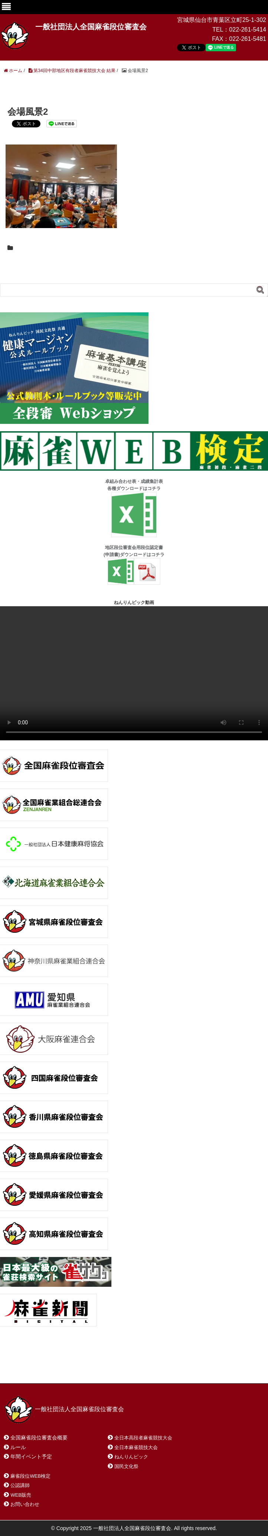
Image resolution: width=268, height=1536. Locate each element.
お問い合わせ (62, 1368)
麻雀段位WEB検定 (30, 1476)
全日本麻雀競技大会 (136, 1447)
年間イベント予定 (31, 1456)
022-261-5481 (247, 39)
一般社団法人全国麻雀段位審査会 (91, 27)
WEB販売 (20, 1495)
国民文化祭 (126, 1466)
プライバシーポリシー (169, 1368)
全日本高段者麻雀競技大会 (143, 1438)
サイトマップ (111, 1368)
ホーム (21, 1368)
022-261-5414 (247, 29)
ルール (18, 1447)
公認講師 (20, 1485)
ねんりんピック (131, 1456)
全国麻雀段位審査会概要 (39, 1438)
